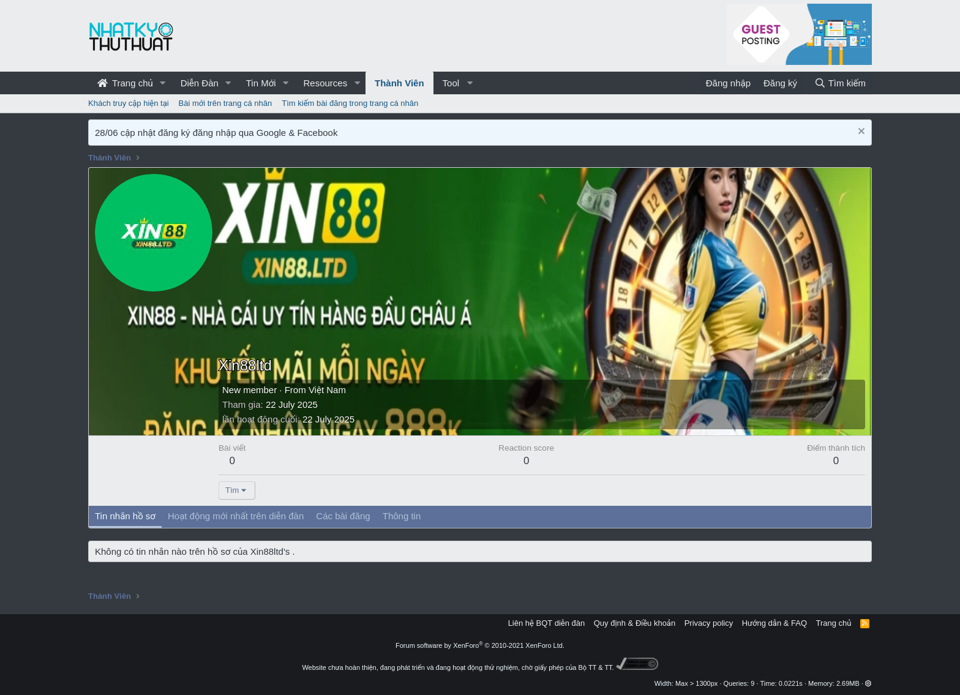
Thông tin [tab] (402, 516)
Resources (325, 83)
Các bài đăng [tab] (343, 516)
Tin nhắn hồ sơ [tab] (125, 516)
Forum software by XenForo (480, 645)
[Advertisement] (542, 265)
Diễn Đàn (200, 83)
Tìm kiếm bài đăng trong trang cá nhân (350, 103)
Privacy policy (708, 623)
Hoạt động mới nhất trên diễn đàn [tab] (236, 516)
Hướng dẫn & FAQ (774, 623)
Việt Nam (327, 390)
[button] (162, 83)
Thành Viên (399, 83)
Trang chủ (125, 83)
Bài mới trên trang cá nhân (225, 103)
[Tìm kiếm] (840, 83)
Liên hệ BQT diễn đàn (546, 623)
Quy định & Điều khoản (634, 623)
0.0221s (791, 683)
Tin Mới (261, 83)
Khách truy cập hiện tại (128, 103)
